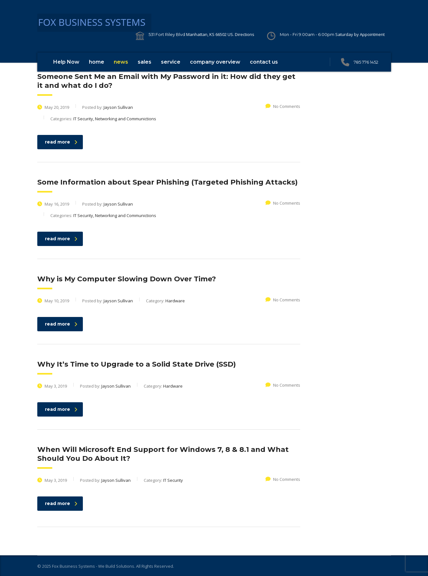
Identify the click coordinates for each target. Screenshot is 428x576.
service (170, 62)
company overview (215, 62)
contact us (264, 62)
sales (144, 62)
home (96, 62)
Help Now (66, 62)
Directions (244, 34)
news (121, 62)
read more (61, 142)
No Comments (282, 106)
